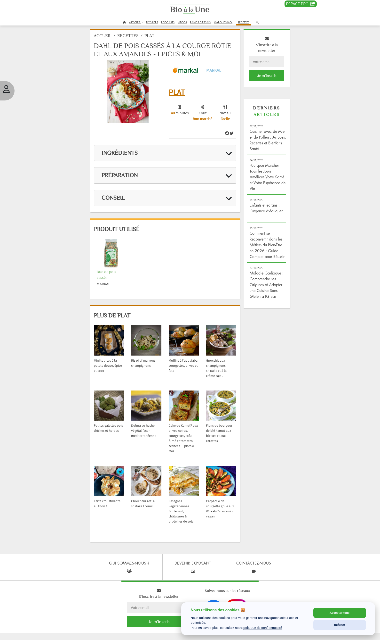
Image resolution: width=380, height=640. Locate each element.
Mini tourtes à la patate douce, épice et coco (111, 361)
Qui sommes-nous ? (77, 633)
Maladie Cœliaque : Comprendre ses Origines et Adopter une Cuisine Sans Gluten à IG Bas (262, 293)
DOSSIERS (152, 22)
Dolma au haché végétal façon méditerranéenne (147, 424)
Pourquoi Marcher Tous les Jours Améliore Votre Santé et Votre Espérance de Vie (261, 179)
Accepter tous (339, 613)
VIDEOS (182, 22)
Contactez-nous (169, 633)
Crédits (98, 633)
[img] (224, 134)
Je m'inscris (261, 78)
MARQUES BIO (223, 22)
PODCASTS (167, 22)
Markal (212, 72)
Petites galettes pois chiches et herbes (111, 424)
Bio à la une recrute (143, 633)
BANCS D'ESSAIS (200, 22)
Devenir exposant (117, 633)
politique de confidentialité (262, 628)
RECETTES (243, 22)
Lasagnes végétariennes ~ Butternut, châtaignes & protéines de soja (182, 502)
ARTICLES (135, 22)
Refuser (339, 625)
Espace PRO (300, 4)
